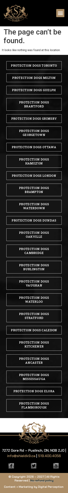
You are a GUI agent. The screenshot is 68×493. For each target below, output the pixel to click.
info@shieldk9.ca (21, 455)
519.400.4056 (49, 455)
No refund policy (41, 480)
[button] (60, 13)
